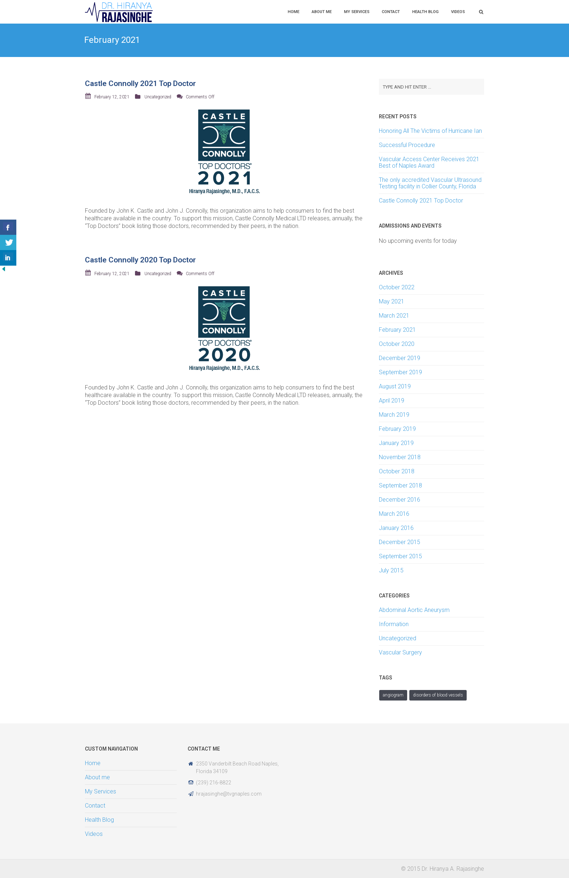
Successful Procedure (407, 145)
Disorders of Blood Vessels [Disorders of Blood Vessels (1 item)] (438, 695)
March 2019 (394, 414)
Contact (391, 11)
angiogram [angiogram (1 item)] (393, 695)
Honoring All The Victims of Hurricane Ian (430, 130)
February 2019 (397, 428)
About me (322, 11)
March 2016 (394, 513)
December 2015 (399, 542)
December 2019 (399, 358)
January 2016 (396, 527)
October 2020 (396, 343)
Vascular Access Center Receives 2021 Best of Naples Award (429, 162)
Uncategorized (157, 96)
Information (394, 624)
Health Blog (425, 11)
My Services (356, 11)
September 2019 (400, 372)
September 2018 (400, 485)
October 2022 (396, 287)
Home (293, 11)
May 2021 (391, 301)
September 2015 (400, 556)
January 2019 (396, 443)
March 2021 (394, 315)
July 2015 (391, 570)
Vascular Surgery (400, 652)
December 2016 (399, 499)
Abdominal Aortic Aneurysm (414, 610)
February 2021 (397, 329)
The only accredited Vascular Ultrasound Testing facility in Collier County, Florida (430, 183)
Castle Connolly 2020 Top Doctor (140, 260)
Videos (458, 11)
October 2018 (396, 471)
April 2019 (391, 400)
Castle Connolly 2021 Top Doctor (140, 83)
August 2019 (395, 386)
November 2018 (400, 457)
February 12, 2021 (112, 96)
